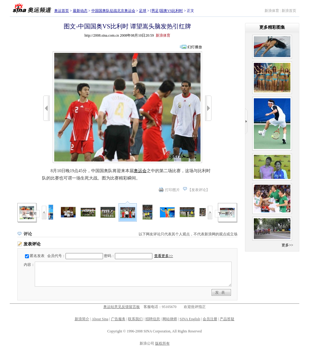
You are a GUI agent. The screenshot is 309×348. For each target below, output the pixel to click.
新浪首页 (289, 11)
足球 (142, 11)
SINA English (189, 319)
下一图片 (225, 214)
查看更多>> (163, 256)
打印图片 (172, 190)
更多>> (287, 245)
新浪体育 (272, 11)
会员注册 (210, 319)
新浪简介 (82, 319)
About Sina (100, 319)
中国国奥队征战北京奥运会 (113, 11)
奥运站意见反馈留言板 (121, 307)
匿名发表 (37, 256)
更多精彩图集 (272, 27)
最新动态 (80, 11)
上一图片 (29, 214)
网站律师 (169, 319)
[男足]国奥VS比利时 (166, 11)
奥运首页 (61, 11)
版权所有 (162, 343)
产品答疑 (227, 319)
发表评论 (198, 190)
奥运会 (140, 171)
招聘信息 (152, 319)
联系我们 (135, 319)
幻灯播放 (194, 47)
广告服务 (118, 319)
